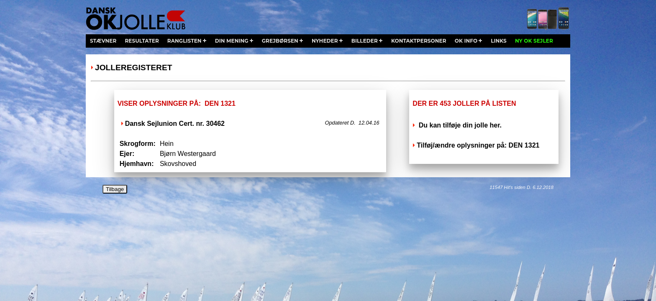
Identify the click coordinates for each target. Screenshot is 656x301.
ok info (466, 41)
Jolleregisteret (133, 67)
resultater (142, 41)
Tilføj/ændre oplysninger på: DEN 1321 (478, 145)
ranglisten (184, 41)
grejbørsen (280, 41)
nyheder (325, 41)
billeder (364, 41)
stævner (103, 41)
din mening (232, 41)
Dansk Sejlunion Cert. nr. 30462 (175, 123)
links (499, 41)
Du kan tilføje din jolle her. (459, 125)
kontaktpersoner (418, 41)
